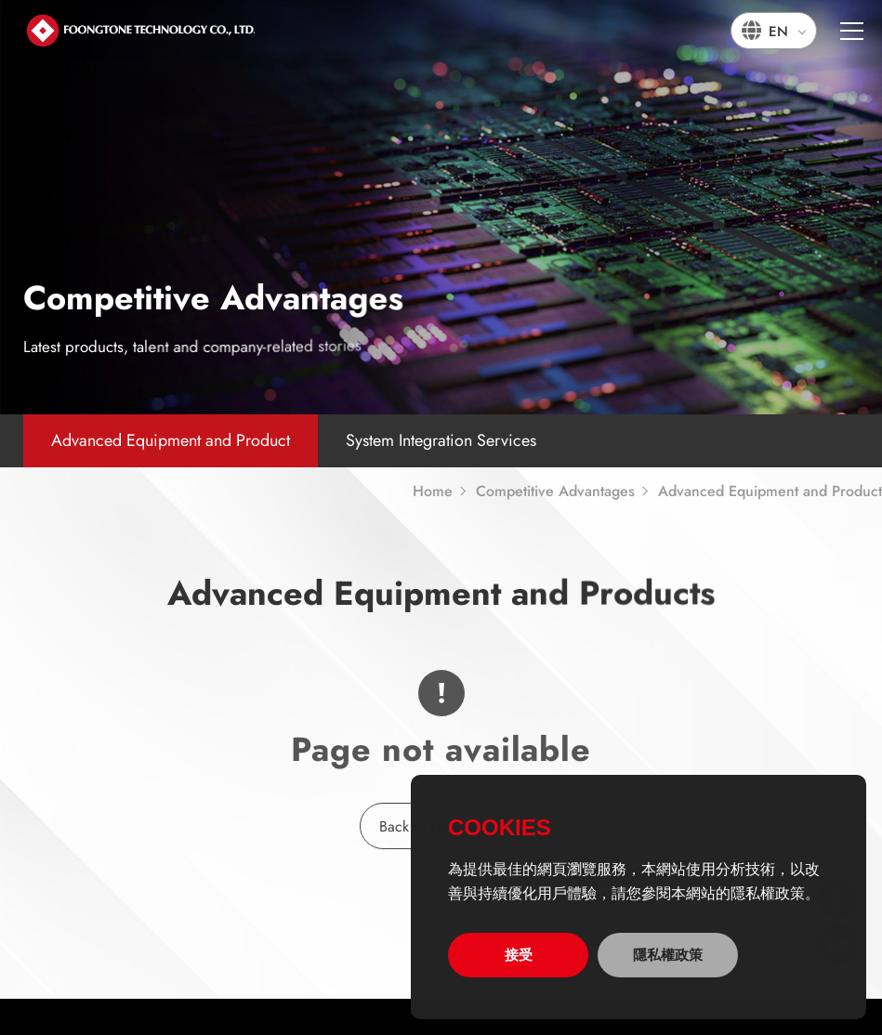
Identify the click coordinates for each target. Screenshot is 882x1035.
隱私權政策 (668, 955)
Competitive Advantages (555, 491)
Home (433, 491)
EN (778, 31)
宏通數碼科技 (139, 29)
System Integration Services (441, 440)
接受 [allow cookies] (519, 955)
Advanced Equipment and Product (170, 440)
